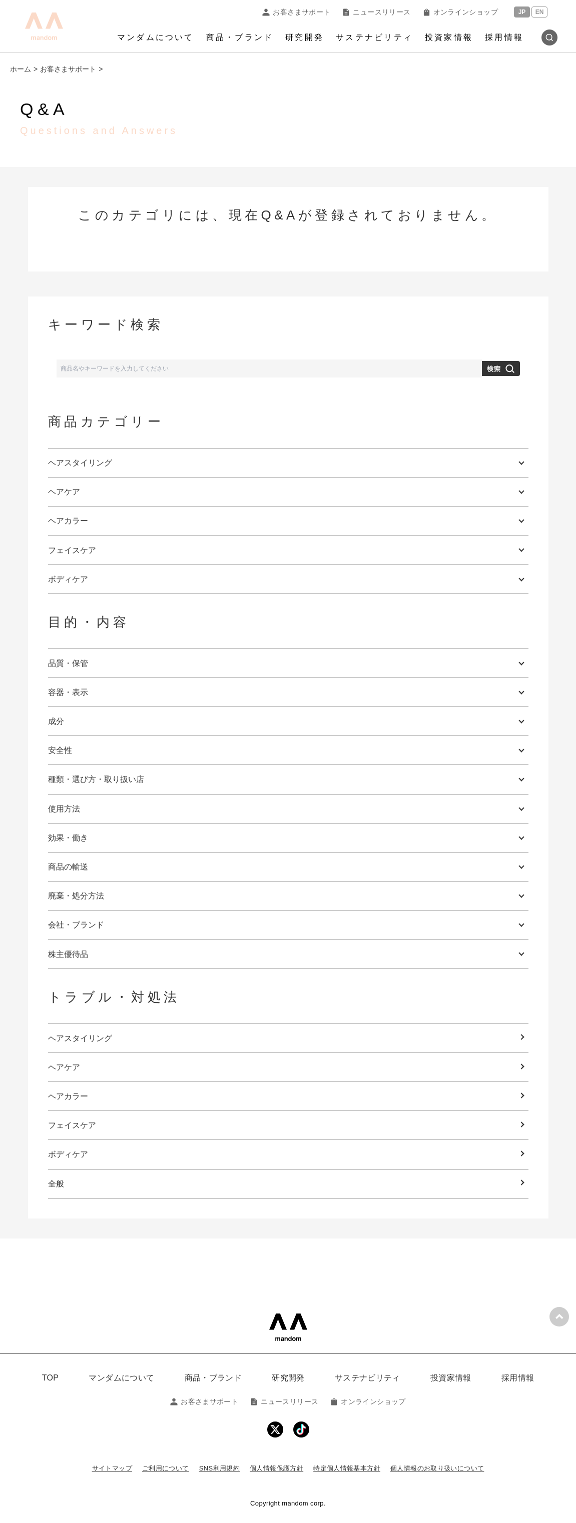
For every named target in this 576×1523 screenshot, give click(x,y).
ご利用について (165, 1468)
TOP (50, 1378)
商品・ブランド (240, 37)
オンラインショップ (460, 12)
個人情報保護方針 (276, 1468)
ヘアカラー (68, 1096)
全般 (56, 1184)
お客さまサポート (296, 12)
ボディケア (68, 1154)
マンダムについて (155, 37)
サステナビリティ (374, 37)
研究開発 (304, 37)
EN (539, 12)
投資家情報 (449, 37)
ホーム (20, 69)
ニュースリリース (376, 12)
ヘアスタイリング (80, 1038)
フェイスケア (72, 1125)
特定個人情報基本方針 (346, 1468)
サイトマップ (112, 1468)
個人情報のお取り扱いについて (437, 1468)
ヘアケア (64, 1067)
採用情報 (504, 37)
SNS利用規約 (219, 1468)
